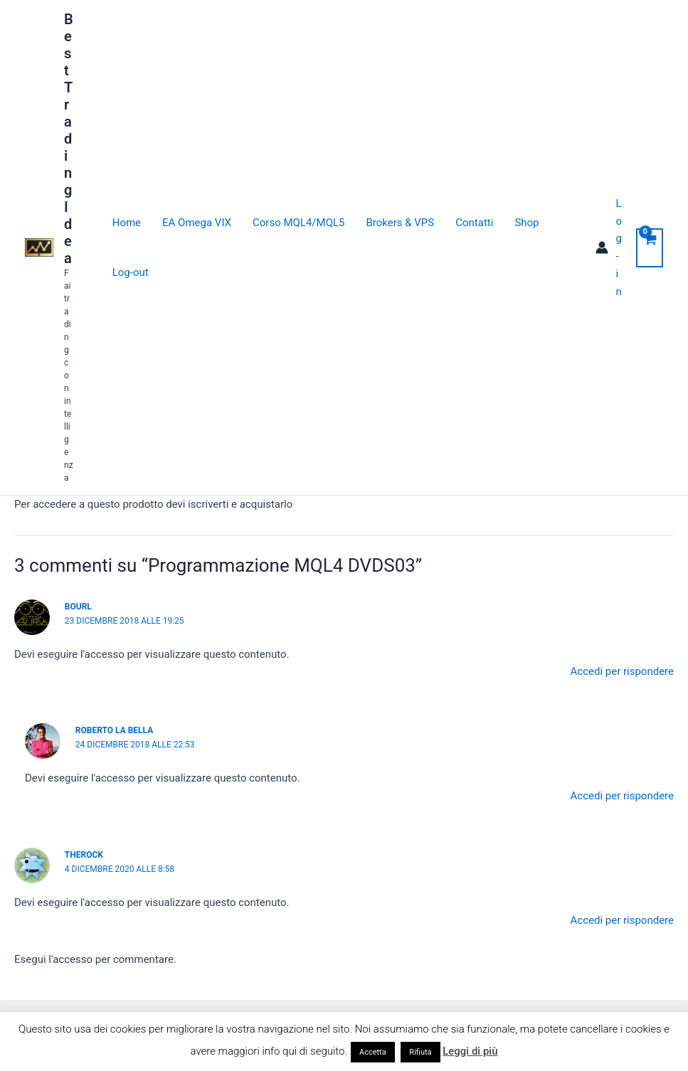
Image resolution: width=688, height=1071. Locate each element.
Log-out (130, 272)
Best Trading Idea (68, 139)
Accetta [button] (372, 1052)
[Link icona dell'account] (609, 248)
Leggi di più (470, 1051)
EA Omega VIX (196, 222)
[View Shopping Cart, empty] (649, 247)
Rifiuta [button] (420, 1052)
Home (126, 222)
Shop (526, 222)
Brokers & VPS (400, 222)
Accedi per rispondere (622, 671)
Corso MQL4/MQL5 (298, 222)
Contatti (474, 222)
